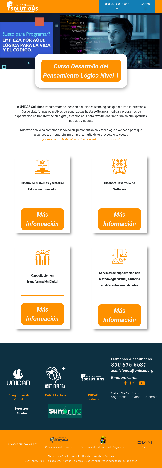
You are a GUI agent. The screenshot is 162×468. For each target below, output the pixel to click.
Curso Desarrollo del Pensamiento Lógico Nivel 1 (81, 71)
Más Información (42, 219)
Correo (145, 4)
